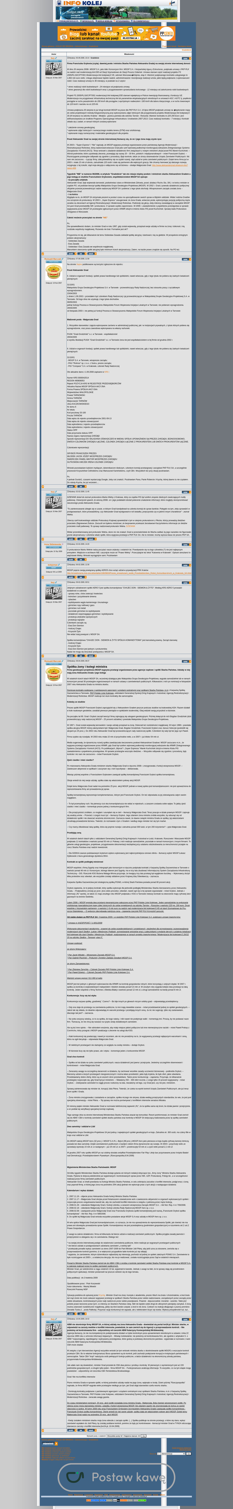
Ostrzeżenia (137, 1495)
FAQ (106, 1495)
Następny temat (184, 46)
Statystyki (147, 1495)
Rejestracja (78, 1495)
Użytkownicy (127, 1495)
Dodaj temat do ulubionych (181, 1448)
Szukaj (155, 1495)
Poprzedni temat (169, 46)
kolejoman (52, 565)
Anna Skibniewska (52, 544)
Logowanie (88, 1495)
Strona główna (48, 46)
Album (162, 1495)
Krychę (102, 1295)
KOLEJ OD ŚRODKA (64, 46)
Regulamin (98, 1495)
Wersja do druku (185, 1450)
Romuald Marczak (52, 259)
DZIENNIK (130, 526)
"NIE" (105, 218)
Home (70, 1495)
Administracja (81, 46)
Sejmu (79, 264)
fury (53, 58)
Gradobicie (93, 46)
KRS (107, 372)
